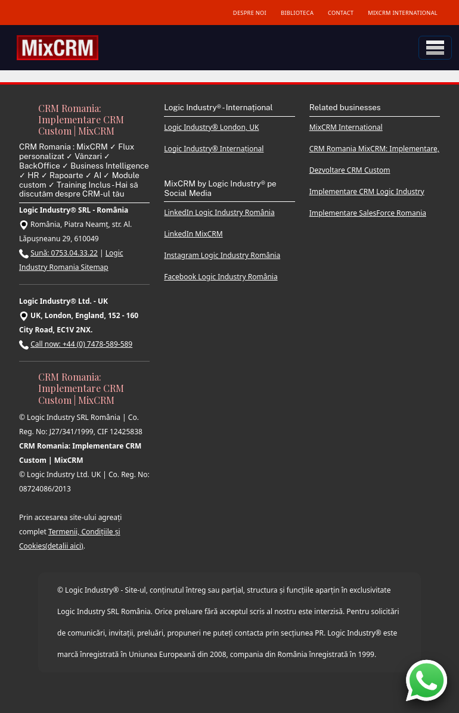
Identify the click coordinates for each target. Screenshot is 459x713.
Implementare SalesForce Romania (367, 213)
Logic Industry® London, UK (211, 127)
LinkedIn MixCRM (193, 234)
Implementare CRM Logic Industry (366, 191)
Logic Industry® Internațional (213, 149)
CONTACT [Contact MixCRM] (340, 13)
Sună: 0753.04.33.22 (64, 253)
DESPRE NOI (249, 13)
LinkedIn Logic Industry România (219, 212)
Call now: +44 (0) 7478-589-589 (81, 344)
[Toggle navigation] (435, 48)
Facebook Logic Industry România (220, 277)
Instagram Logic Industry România (222, 255)
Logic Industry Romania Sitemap (71, 260)
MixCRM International (346, 127)
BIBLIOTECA (297, 13)
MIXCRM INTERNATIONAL (403, 13)
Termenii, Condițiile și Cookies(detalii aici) (69, 539)
